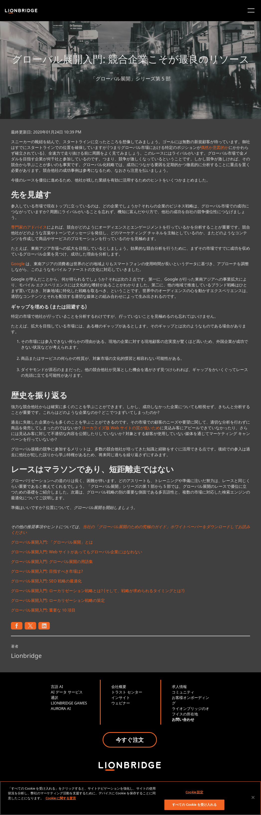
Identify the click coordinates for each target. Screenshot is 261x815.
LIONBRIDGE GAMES (69, 702)
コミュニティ (183, 692)
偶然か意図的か (215, 147)
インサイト (120, 697)
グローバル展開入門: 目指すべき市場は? (47, 571)
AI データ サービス (67, 692)
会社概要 (118, 686)
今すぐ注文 (130, 739)
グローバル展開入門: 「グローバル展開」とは (52, 542)
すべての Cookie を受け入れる (194, 804)
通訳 (54, 697)
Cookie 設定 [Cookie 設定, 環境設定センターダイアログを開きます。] (194, 792)
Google (18, 263)
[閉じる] (253, 797)
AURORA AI (61, 708)
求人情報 (179, 686)
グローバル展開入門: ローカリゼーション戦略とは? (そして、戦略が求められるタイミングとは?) (98, 590)
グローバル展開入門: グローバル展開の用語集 (52, 561)
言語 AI (57, 686)
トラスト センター (126, 692)
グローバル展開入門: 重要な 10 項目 (43, 610)
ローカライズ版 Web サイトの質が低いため (121, 428)
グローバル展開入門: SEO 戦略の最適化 (46, 581)
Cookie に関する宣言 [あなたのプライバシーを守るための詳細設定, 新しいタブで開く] (61, 798)
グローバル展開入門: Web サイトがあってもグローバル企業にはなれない (76, 552)
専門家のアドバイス (29, 227)
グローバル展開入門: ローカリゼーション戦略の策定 (58, 600)
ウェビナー (120, 702)
